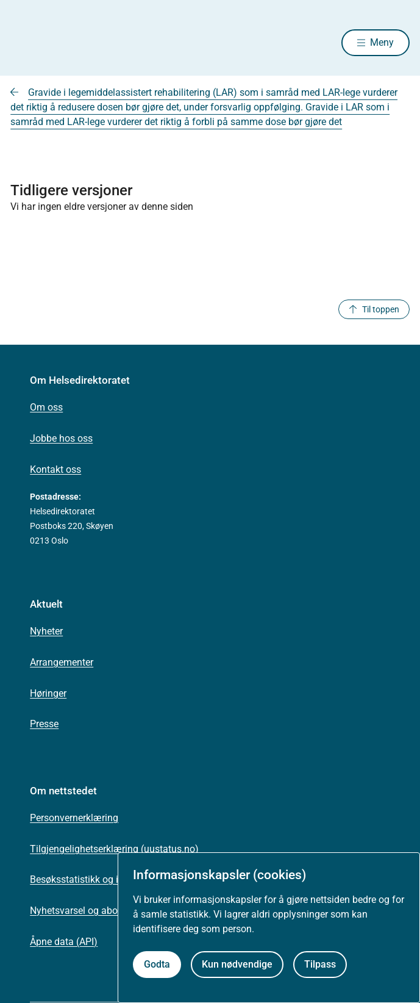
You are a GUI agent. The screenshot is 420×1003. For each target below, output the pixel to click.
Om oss (46, 407)
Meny (382, 42)
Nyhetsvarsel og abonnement (92, 910)
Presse (44, 724)
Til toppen (374, 309)
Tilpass (320, 964)
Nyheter (46, 631)
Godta (157, 964)
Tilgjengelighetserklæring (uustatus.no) (114, 849)
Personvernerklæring (74, 818)
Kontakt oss (55, 469)
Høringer (48, 693)
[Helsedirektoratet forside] (25, 43)
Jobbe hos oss (61, 438)
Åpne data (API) (64, 941)
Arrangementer (61, 662)
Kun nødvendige (237, 964)
